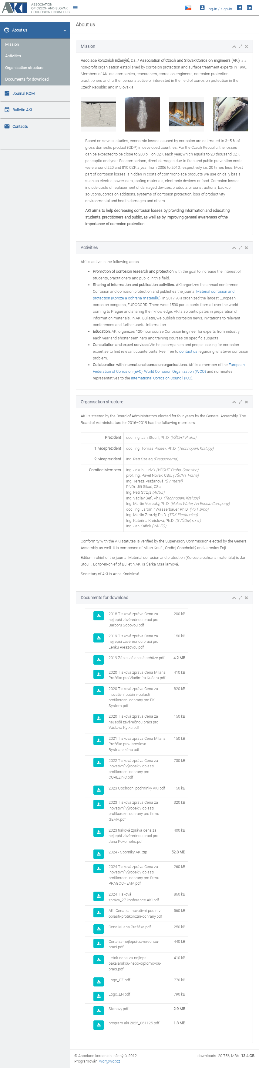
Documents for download (27, 79)
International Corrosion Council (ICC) (161, 378)
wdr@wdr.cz (109, 1061)
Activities (13, 56)
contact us (188, 351)
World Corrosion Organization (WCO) (175, 371)
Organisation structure (24, 67)
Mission (12, 44)
